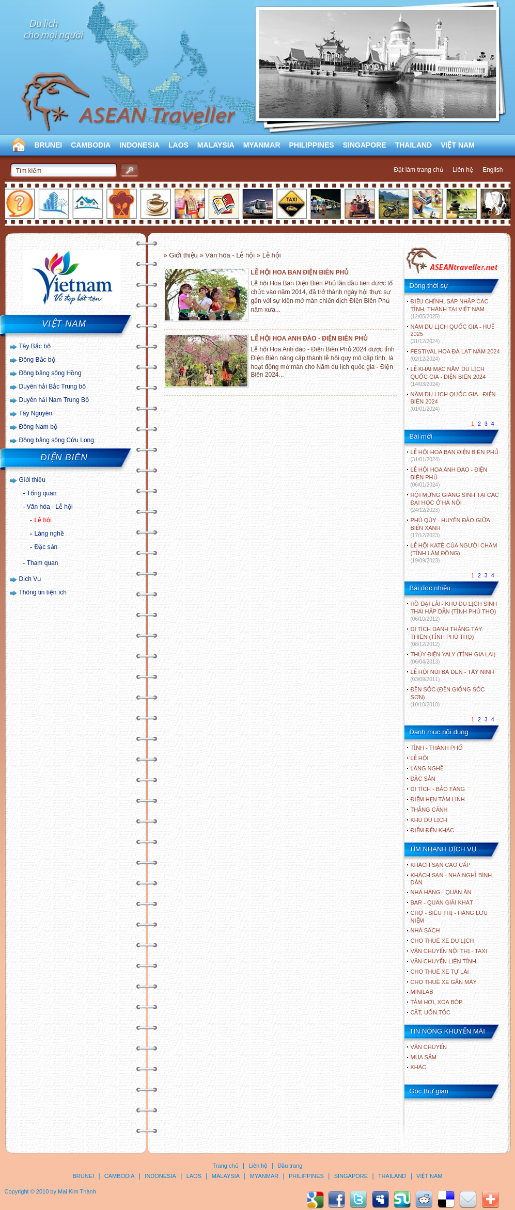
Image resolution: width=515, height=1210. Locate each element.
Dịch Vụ (30, 579)
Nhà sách (425, 930)
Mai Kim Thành (77, 1191)
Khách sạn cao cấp (441, 865)
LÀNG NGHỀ (427, 768)
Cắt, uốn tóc (431, 1012)
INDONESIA (139, 145)
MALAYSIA (216, 145)
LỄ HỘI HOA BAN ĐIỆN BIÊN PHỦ (300, 272)
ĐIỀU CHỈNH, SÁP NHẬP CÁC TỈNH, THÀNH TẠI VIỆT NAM (450, 308)
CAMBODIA (91, 145)
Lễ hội (43, 520)
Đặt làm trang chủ (418, 169)
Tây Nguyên (36, 413)
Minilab (422, 992)
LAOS (178, 145)
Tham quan (42, 563)
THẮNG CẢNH (429, 809)
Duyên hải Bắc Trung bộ (52, 386)
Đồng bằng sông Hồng (50, 373)
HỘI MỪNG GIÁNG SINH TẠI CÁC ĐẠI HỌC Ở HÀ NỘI (455, 502)
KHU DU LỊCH (429, 820)
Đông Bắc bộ (37, 359)
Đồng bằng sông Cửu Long (56, 440)
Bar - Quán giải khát (442, 902)
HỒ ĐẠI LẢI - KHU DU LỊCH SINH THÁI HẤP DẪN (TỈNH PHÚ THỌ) (454, 611)
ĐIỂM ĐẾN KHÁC (433, 830)
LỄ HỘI (420, 758)
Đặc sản (46, 547)
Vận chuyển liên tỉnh (443, 961)
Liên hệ (462, 169)
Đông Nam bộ (38, 426)
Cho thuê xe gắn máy (444, 982)
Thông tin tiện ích (43, 592)
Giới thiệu (32, 479)
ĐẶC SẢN (423, 779)
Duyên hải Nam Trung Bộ (54, 400)
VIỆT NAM (458, 145)
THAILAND (413, 145)
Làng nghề (49, 533)
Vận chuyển (429, 1047)
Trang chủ (226, 1166)
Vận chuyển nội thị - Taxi (449, 951)
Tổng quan (42, 493)
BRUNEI (49, 145)
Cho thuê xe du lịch (442, 941)
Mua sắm (423, 1057)
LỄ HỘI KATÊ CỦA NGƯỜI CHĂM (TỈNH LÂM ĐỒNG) (454, 552)
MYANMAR (261, 145)
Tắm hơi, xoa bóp (437, 1002)
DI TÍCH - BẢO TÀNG (438, 789)
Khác (419, 1067)
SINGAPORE (364, 145)
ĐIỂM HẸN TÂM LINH (438, 799)
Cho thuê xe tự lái (440, 972)
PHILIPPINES (311, 145)
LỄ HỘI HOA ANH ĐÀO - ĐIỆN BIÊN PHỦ (309, 338)
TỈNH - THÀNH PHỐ (437, 748)
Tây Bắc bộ (35, 346)
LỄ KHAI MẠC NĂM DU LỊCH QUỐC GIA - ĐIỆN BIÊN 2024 (448, 376)
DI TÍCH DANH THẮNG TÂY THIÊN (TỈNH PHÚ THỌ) (446, 636)
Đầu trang (289, 1166)
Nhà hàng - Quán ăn (441, 892)
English (492, 169)
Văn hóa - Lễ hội (50, 506)
